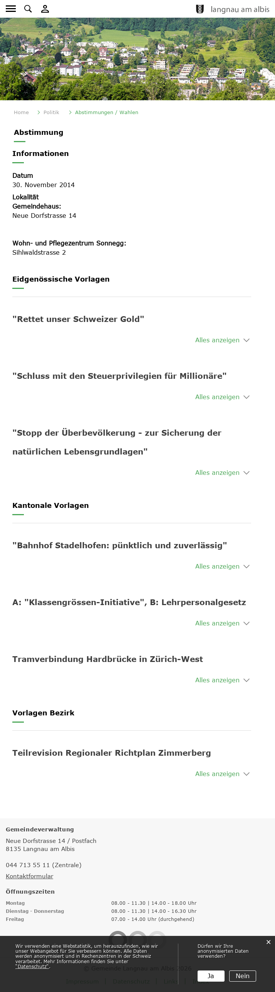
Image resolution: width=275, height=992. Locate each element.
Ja (211, 975)
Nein (243, 975)
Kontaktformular (29, 876)
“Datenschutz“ (32, 966)
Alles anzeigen (217, 340)
